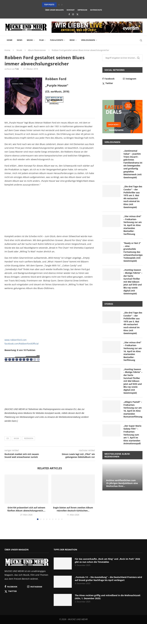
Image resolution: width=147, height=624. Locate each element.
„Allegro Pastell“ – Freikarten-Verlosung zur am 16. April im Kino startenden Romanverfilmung (132, 409)
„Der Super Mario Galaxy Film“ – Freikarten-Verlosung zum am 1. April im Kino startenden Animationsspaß (132, 434)
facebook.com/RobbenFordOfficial (22, 343)
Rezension (28, 438)
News (19, 40)
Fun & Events (56, 40)
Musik (30, 40)
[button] (59, 4)
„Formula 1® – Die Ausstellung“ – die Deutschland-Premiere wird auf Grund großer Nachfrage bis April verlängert (108, 579)
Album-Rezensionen (37, 50)
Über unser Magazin (54, 10)
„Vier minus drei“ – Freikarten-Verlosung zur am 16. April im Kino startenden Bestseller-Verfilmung (132, 225)
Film (41, 40)
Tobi (17, 69)
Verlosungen (88, 40)
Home (9, 40)
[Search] (140, 40)
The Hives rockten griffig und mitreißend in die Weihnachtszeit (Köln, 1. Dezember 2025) (107, 597)
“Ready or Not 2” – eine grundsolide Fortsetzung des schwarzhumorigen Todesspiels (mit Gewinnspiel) (132, 252)
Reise (72, 40)
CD (7, 438)
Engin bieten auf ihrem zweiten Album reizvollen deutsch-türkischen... (73, 509)
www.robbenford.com (16, 339)
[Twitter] (77, 14)
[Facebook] (69, 14)
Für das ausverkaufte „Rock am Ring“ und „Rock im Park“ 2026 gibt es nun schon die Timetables (107, 560)
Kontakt (70, 10)
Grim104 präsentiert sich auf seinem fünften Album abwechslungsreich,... (26, 509)
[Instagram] (73, 14)
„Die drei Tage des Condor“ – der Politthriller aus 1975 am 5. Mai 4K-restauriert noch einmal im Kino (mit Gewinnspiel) (132, 197)
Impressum (82, 10)
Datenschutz (96, 10)
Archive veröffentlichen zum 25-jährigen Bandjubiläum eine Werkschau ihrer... (122, 483)
